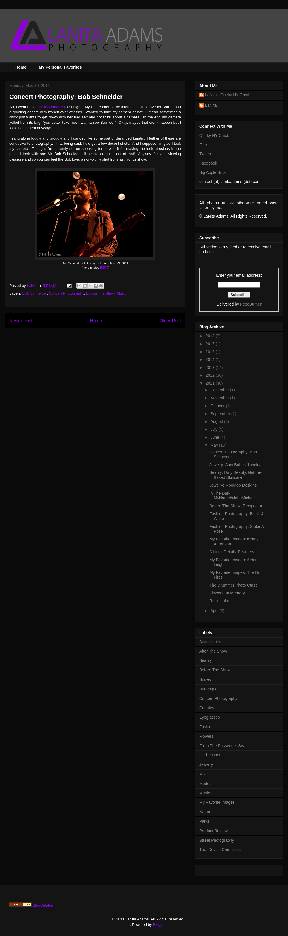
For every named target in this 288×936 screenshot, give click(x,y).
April (214, 611)
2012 (211, 375)
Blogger (159, 924)
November (220, 398)
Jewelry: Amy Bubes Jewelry (234, 464)
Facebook (208, 163)
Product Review (213, 830)
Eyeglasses (209, 717)
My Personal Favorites (60, 67)
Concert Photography (66, 293)
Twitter (205, 154)
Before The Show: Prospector (235, 506)
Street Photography (216, 840)
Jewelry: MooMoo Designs (233, 485)
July (214, 429)
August (217, 421)
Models (205, 783)
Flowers (206, 736)
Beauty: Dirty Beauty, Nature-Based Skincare (235, 475)
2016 (211, 351)
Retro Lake (219, 600)
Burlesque (208, 689)
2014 (211, 359)
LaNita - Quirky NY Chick (227, 95)
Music (121, 293)
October (218, 406)
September (220, 413)
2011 (211, 383)
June (215, 437)
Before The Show (214, 670)
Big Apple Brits (212, 172)
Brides (205, 679)
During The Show (100, 293)
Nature (205, 811)
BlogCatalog (43, 905)
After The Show (213, 651)
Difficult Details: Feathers (231, 551)
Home (20, 67)
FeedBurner (251, 304)
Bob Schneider (34, 293)
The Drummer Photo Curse (233, 585)
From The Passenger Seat (223, 745)
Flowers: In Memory (227, 593)
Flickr (204, 144)
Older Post (170, 320)
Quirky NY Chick (214, 135)
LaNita (33, 285)
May (214, 445)
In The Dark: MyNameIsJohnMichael (232, 495)
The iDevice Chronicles (220, 849)
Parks (204, 821)
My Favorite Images (217, 802)
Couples (206, 707)
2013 (211, 367)
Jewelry (206, 764)
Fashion (206, 726)
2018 (211, 336)
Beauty (205, 660)
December (220, 390)
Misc (203, 774)
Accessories (210, 641)
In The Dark (209, 755)
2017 (211, 344)
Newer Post (21, 320)
